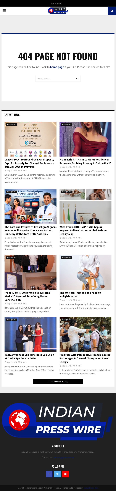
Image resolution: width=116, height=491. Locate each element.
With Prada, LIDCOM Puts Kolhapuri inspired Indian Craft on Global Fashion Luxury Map (83, 231)
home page (57, 67)
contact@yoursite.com (63, 457)
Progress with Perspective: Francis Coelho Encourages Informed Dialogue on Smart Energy (85, 358)
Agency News (11, 124)
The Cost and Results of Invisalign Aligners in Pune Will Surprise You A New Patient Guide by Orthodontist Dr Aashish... (30, 231)
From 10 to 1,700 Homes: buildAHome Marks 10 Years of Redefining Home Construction (27, 296)
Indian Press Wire (91, 488)
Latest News (12, 115)
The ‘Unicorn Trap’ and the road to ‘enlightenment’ (80, 295)
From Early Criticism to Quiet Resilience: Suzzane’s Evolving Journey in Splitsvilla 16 (85, 161)
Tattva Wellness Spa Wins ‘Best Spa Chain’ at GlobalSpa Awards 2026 (29, 357)
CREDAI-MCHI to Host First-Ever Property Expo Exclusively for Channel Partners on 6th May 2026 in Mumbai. (29, 163)
